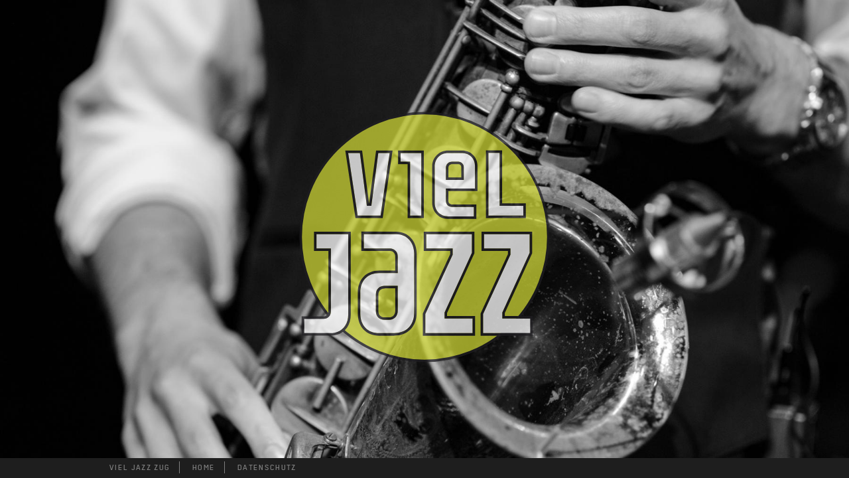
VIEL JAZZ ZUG (139, 467)
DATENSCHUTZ (266, 467)
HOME (203, 467)
